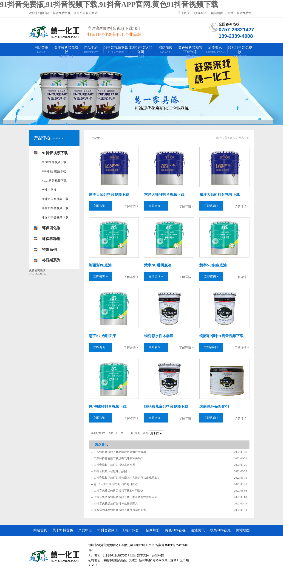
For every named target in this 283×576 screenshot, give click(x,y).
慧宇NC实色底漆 (213, 265)
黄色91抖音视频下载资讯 (175, 532)
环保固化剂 (51, 228)
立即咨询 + (100, 206)
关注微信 (184, 13)
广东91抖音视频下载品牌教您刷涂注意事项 (120, 452)
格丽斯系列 (51, 260)
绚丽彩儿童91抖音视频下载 (166, 406)
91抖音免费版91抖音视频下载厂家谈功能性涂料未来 (125, 497)
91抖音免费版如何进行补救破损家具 (116, 503)
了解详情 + (131, 206)
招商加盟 (153, 530)
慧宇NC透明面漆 (102, 336)
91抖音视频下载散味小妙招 (110, 471)
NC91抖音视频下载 (54, 180)
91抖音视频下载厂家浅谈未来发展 (114, 464)
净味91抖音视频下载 (55, 199)
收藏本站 (200, 13)
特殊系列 (49, 250)
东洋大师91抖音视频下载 (109, 195)
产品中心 (43, 138)
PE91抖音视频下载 (54, 171)
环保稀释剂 (51, 239)
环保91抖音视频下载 (55, 217)
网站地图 (217, 13)
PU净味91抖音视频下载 (108, 406)
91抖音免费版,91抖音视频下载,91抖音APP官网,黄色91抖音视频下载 (109, 4)
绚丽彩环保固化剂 (214, 406)
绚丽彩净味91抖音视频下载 (221, 336)
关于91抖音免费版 (62, 532)
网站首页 (40, 530)
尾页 (137, 433)
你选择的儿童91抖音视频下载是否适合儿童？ (121, 510)
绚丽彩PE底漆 (100, 265)
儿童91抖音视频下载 (55, 208)
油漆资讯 (198, 530)
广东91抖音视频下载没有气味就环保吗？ (118, 458)
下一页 (129, 433)
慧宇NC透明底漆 (157, 265)
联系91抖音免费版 (240, 13)
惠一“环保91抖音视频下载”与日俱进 (116, 484)
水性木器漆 (49, 189)
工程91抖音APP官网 (130, 532)
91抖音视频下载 (55, 153)
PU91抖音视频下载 (54, 162)
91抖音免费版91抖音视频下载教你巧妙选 (118, 490)
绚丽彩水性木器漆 (158, 336)
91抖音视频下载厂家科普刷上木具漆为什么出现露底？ (127, 477)
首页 (232, 137)
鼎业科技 (158, 555)
